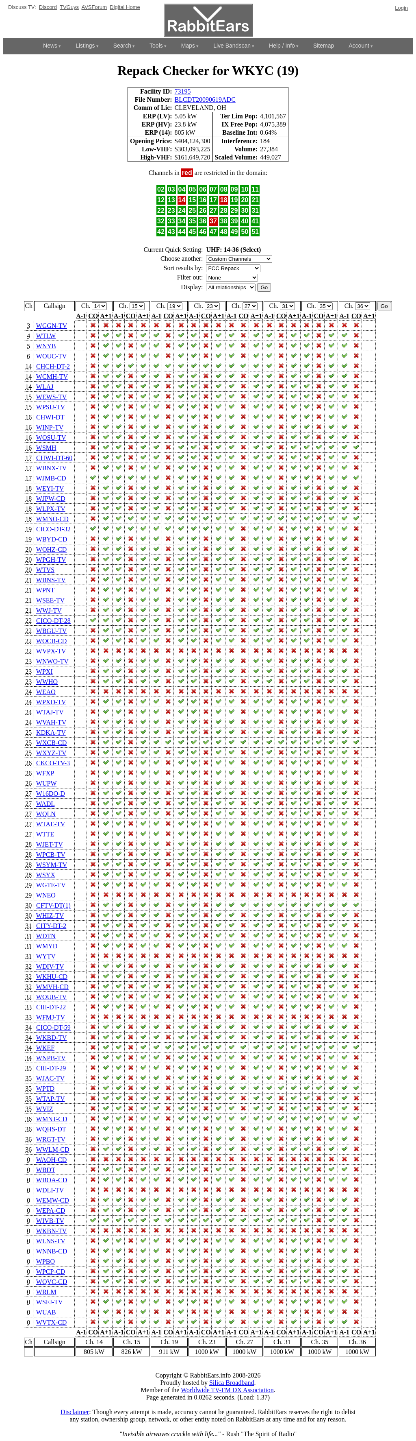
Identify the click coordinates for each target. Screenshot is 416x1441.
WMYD (46, 946)
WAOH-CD (51, 1159)
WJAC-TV (50, 1078)
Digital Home (125, 7)
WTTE (45, 834)
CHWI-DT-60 (54, 457)
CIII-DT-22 (51, 1007)
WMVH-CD (52, 986)
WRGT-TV (50, 1139)
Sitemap (323, 45)
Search (122, 45)
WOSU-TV (51, 437)
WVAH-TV (51, 722)
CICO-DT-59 (53, 1027)
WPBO (45, 1261)
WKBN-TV (51, 1230)
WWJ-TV (49, 610)
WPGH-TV (51, 559)
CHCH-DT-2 (53, 366)
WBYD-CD (51, 539)
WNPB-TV (51, 1058)
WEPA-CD (50, 1210)
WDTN (46, 935)
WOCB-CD (51, 641)
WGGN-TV (51, 325)
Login (401, 8)
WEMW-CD (52, 1200)
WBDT (45, 1169)
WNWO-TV (52, 661)
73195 (183, 91)
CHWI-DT (50, 417)
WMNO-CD (52, 518)
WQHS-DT (51, 1129)
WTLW (46, 335)
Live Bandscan (232, 45)
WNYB (46, 346)
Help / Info (282, 45)
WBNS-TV (51, 579)
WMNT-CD (51, 1119)
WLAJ (45, 386)
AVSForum (94, 7)
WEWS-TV (51, 396)
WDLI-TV (50, 1190)
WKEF (45, 1047)
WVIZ (44, 1108)
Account (359, 45)
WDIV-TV (50, 966)
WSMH (46, 447)
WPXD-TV (51, 702)
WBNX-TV (51, 468)
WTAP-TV (50, 1098)
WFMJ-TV (50, 1017)
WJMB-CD (51, 478)
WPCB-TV (50, 854)
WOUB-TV (51, 996)
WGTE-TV (51, 885)
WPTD (45, 1088)
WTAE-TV (50, 824)
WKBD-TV (51, 1037)
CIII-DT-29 (51, 1068)
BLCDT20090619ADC (205, 99)
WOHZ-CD (51, 549)
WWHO (47, 681)
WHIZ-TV (50, 915)
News (50, 45)
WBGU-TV (51, 630)
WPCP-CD (50, 1271)
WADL (45, 803)
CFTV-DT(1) (53, 905)
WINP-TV (49, 427)
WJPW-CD (50, 498)
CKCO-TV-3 (53, 763)
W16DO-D (50, 793)
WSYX (45, 874)
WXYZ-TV (51, 752)
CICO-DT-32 (53, 529)
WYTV (46, 956)
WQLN (46, 813)
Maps (188, 45)
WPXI (44, 671)
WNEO (46, 895)
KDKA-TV (51, 732)
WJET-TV (49, 844)
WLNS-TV (50, 1241)
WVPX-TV (51, 651)
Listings (85, 45)
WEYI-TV (50, 488)
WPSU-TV (50, 407)
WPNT (45, 590)
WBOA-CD (51, 1180)
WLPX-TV (50, 508)
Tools (156, 45)
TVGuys (69, 7)
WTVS (45, 569)
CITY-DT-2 (51, 925)
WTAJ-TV (50, 712)
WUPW (46, 783)
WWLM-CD (52, 1149)
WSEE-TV (50, 600)
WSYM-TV (51, 864)
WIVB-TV (50, 1220)
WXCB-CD (51, 742)
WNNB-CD (51, 1251)
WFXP (45, 773)
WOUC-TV (51, 356)
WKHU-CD (51, 976)
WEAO (46, 691)
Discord (48, 7)
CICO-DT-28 (53, 620)
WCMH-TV (52, 376)
